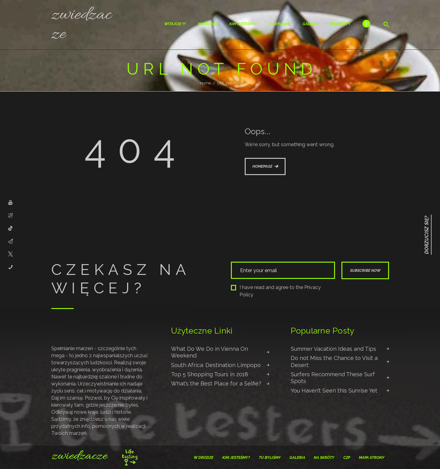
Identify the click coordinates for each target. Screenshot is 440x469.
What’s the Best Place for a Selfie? (216, 383)
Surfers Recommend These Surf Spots (333, 377)
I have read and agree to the (276, 291)
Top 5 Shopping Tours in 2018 (209, 374)
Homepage (262, 166)
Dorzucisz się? (427, 234)
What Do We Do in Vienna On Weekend (209, 352)
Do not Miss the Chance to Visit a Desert (334, 361)
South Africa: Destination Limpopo (216, 365)
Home (205, 83)
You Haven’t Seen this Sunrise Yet (334, 390)
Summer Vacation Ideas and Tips (333, 349)
